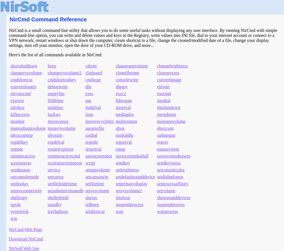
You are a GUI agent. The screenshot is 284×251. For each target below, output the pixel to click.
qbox (120, 128)
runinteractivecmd (64, 156)
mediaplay (125, 114)
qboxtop (55, 135)
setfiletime (94, 183)
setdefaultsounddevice (135, 176)
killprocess (20, 114)
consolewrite (127, 79)
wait (119, 211)
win (14, 218)
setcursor (56, 176)
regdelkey (19, 142)
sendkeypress (169, 163)
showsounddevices (173, 197)
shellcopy (19, 197)
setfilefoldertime (62, 183)
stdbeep (92, 204)
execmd (164, 93)
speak (16, 204)
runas (120, 149)
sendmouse (20, 170)
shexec (91, 197)
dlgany (122, 86)
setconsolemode (25, 176)
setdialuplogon (170, 176)
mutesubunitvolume (28, 128)
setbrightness (127, 170)
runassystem (168, 149)
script (90, 163)
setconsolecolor (171, 170)
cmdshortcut (21, 79)
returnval (93, 149)
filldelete (56, 100)
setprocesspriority (26, 190)
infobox (17, 107)
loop (89, 114)
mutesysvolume (61, 128)
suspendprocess (129, 204)
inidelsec (56, 107)
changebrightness (172, 66)
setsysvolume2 (129, 190)
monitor (18, 121)
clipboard (93, 72)
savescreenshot (98, 156)
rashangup (166, 135)
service (54, 170)
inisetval (123, 107)
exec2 (121, 93)
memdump (166, 114)
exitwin (17, 100)
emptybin (56, 93)
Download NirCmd (26, 239)
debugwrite (58, 86)
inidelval (93, 107)
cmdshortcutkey (62, 79)
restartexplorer (60, 149)
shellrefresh (58, 197)
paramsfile (94, 128)
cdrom (91, 66)
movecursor (58, 121)
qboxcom (165, 128)
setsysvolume (97, 190)
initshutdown (168, 107)
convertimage (169, 79)
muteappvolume (171, 121)
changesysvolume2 (65, 72)
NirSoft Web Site (24, 248)
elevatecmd (21, 93)
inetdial (163, 100)
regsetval (124, 142)
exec (89, 93)
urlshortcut (95, 211)
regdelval (56, 142)
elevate (163, 86)
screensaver (21, 163)
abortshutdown (24, 66)
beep (52, 66)
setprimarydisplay (132, 183)
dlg (88, 86)
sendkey (123, 163)
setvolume (166, 190)
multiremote (126, 121)
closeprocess (168, 72)
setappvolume (97, 170)
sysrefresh (20, 211)
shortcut (123, 197)
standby (55, 204)
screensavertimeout (65, 163)
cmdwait (93, 79)
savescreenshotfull (132, 156)
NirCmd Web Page (25, 229)
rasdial (91, 135)
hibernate (124, 100)
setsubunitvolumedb (65, 190)
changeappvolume (132, 66)
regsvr (162, 142)
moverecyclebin (99, 121)
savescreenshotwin (173, 156)
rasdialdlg (124, 135)
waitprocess (167, 211)
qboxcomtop (22, 135)
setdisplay (19, 183)
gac (88, 100)
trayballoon (58, 211)
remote (17, 149)
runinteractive (23, 156)
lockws (54, 114)
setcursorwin (96, 176)
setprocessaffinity (172, 183)
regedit (91, 142)
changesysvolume (26, 72)
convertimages (23, 86)
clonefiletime (127, 72)
